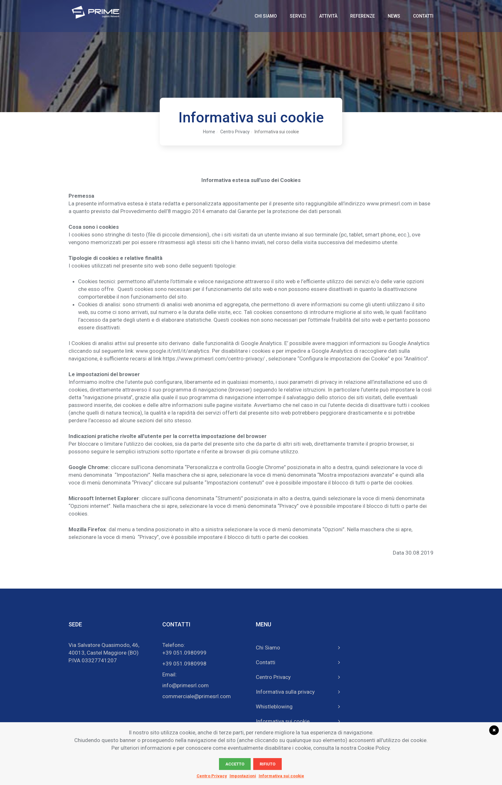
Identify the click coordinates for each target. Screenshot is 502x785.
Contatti (423, 16)
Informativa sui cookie (277, 131)
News (394, 16)
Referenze (362, 16)
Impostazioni (243, 775)
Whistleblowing (274, 705)
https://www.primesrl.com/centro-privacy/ (214, 358)
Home (209, 131)
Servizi (298, 16)
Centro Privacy (235, 131)
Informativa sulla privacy (285, 691)
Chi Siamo (266, 16)
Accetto (234, 764)
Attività (328, 16)
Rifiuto (267, 764)
